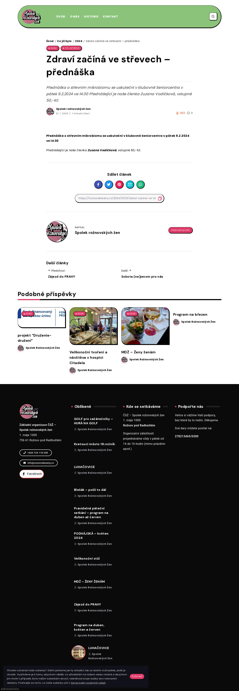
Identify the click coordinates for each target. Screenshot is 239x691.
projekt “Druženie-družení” (35, 338)
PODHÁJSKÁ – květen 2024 (91, 535)
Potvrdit (83, 666)
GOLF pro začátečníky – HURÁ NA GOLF (93, 421)
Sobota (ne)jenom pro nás (142, 277)
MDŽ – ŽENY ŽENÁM (89, 581)
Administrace (10, 688)
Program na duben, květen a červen (89, 627)
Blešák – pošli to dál (90, 490)
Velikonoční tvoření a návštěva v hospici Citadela (89, 357)
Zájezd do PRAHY (61, 277)
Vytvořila (119, 685)
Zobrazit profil (180, 228)
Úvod (50, 41)
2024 (78, 41)
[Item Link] (93, 325)
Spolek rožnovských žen (73, 109)
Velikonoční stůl (87, 558)
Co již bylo (64, 41)
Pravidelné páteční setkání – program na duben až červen (91, 512)
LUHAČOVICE (84, 467)
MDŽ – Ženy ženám (139, 352)
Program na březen (191, 314)
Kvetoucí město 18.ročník (94, 444)
